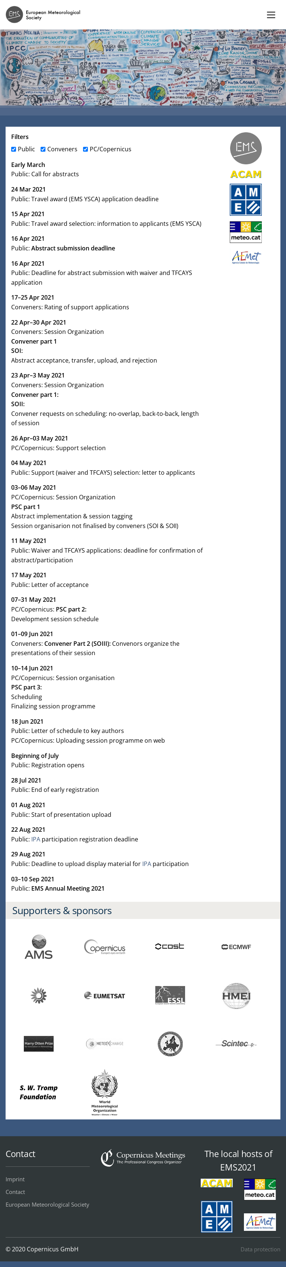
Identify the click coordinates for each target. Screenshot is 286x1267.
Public (26, 149)
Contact (15, 1191)
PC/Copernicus (110, 149)
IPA (35, 839)
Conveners (62, 149)
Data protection (260, 1249)
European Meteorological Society (47, 1204)
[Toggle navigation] (270, 15)
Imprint (15, 1179)
